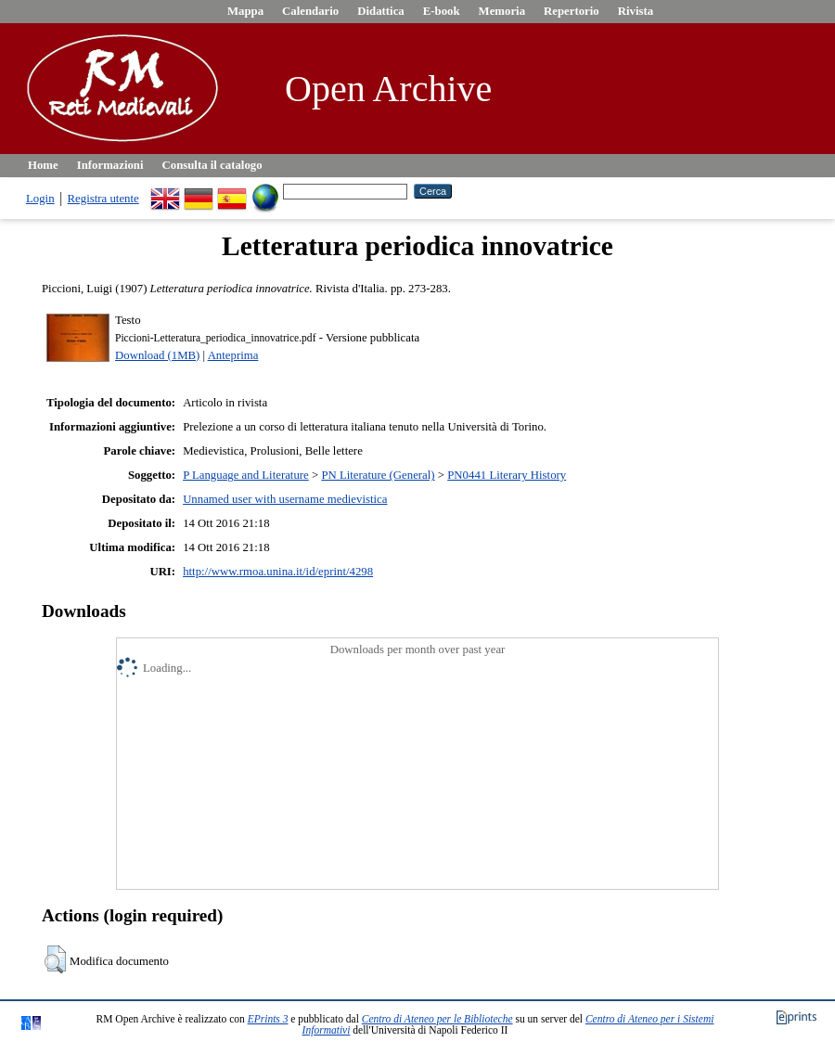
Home (43, 165)
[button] (55, 959)
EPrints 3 (268, 1018)
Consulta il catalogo (212, 165)
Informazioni (110, 165)
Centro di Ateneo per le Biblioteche (437, 1018)
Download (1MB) (157, 355)
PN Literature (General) (377, 475)
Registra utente (103, 198)
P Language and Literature (246, 475)
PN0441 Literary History (506, 475)
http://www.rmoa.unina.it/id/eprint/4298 (278, 571)
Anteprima (233, 355)
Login (40, 198)
